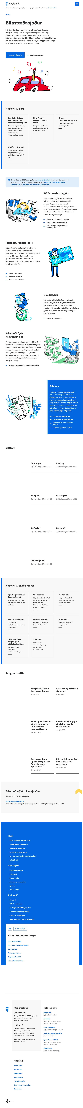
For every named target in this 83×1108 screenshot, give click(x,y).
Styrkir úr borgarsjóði (17, 915)
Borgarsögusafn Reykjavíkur (18, 945)
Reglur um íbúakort (37, 55)
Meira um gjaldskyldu (54, 318)
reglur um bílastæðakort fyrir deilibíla (36, 185)
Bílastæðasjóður (52, 8)
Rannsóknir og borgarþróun (19, 912)
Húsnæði (13, 900)
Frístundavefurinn (14, 953)
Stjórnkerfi (13, 874)
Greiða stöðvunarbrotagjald (57, 223)
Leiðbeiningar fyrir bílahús (62, 428)
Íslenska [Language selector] (10, 929)
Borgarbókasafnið (14, 941)
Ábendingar (54, 1049)
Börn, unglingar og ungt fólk (20, 841)
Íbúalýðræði (14, 860)
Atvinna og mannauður (18, 882)
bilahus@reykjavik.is (63, 411)
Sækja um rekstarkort (16, 280)
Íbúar (10, 8)
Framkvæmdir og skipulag (19, 844)
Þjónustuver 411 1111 (54, 1042)
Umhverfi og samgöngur (19, 8)
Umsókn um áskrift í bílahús (63, 420)
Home (6, 8)
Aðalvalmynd (77, 4)
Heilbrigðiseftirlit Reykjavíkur (20, 908)
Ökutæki (43, 8)
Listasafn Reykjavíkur (15, 961)
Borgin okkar (12, 949)
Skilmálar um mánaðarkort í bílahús (63, 424)
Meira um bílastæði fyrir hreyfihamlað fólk (24, 365)
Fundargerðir (14, 878)
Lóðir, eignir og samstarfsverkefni (22, 919)
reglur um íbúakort (43, 180)
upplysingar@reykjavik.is (15, 801)
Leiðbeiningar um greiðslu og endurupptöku (57, 227)
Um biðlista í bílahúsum (61, 416)
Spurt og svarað (54, 1028)
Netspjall (54, 1021)
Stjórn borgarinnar (16, 870)
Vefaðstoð (54, 1014)
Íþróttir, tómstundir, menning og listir (23, 856)
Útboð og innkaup (16, 904)
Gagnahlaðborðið (14, 957)
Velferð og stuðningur (17, 848)
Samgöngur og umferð (34, 8)
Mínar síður (21, 929)
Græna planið (14, 890)
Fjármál (12, 886)
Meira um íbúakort (15, 277)
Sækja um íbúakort (15, 55)
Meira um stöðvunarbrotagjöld (58, 219)
